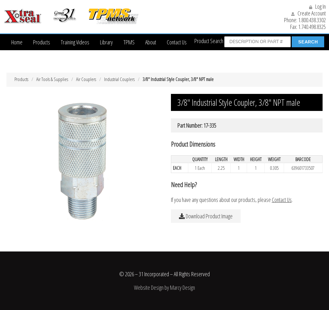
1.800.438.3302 (312, 20)
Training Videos (75, 42)
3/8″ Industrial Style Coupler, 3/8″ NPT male (178, 79)
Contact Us (177, 42)
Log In (317, 6)
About (150, 42)
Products (41, 42)
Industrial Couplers (119, 79)
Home (16, 42)
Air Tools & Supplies (52, 79)
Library (106, 42)
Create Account (308, 13)
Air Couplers (86, 79)
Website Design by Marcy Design (164, 287)
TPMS (129, 42)
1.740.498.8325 (312, 27)
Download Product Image (206, 216)
